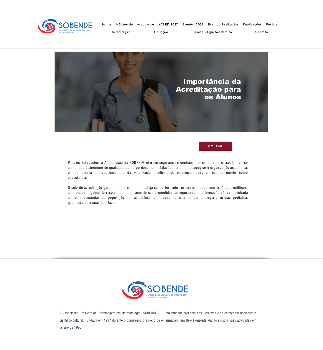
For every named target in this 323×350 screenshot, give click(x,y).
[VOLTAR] (215, 146)
